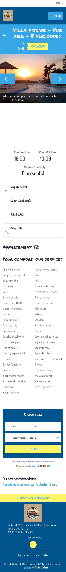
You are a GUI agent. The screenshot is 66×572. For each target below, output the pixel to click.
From (13, 426)
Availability (38, 46)
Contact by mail (33, 537)
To (36, 426)
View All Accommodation (33, 498)
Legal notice (23, 555)
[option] (33, 78)
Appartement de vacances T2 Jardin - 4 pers (30, 484)
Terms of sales (41, 555)
